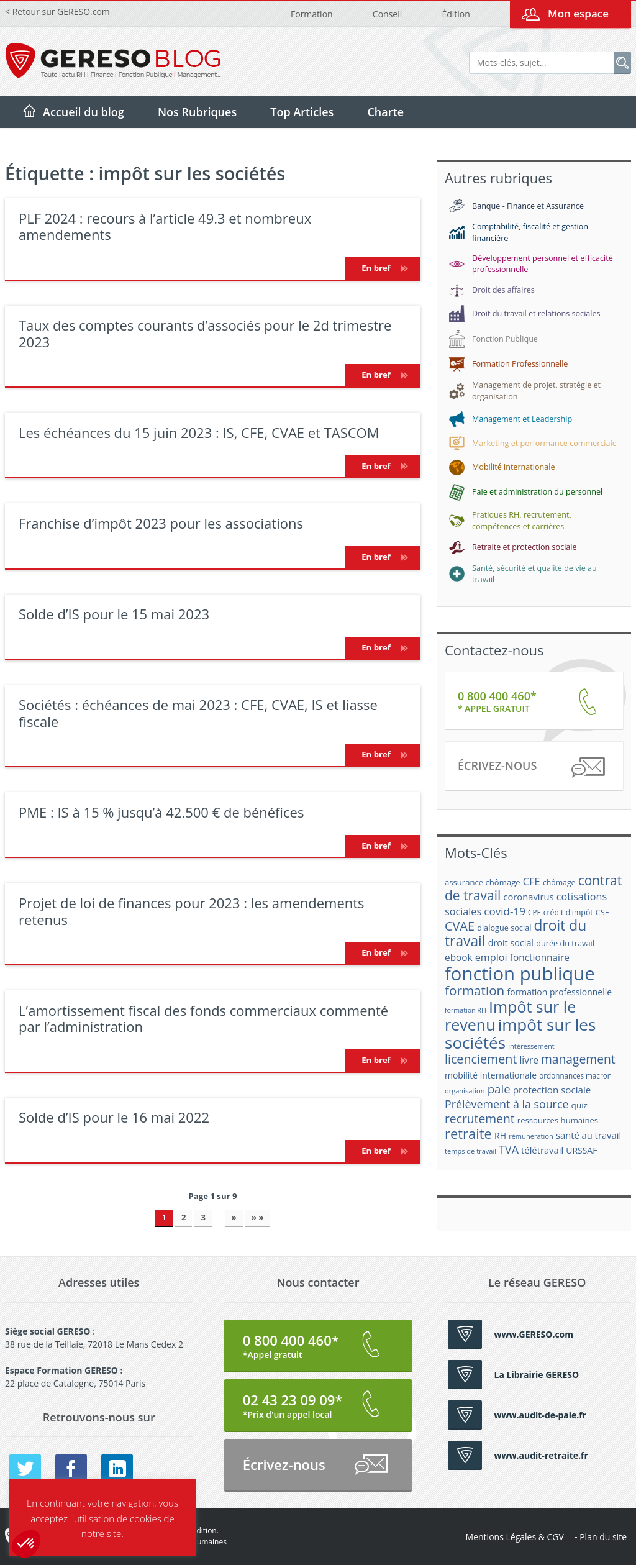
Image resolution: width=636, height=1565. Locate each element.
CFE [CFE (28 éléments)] (531, 881)
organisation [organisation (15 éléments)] (465, 1090)
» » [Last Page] (258, 1217)
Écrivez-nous (531, 767)
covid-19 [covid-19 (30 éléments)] (504, 911)
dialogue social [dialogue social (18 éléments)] (504, 927)
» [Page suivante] (234, 1217)
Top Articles (302, 111)
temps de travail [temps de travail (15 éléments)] (470, 1151)
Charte (385, 111)
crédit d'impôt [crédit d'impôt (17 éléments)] (568, 912)
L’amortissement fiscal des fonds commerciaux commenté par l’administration (203, 1018)
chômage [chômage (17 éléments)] (559, 882)
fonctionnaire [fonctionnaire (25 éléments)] (540, 957)
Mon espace (578, 13)
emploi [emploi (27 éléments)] (491, 957)
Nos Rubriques (197, 111)
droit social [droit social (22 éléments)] (511, 943)
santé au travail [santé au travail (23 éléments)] (588, 1135)
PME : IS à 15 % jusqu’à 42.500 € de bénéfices (161, 812)
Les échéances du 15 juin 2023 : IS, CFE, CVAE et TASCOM (199, 432)
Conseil (387, 14)
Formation (312, 14)
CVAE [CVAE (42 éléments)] (460, 926)
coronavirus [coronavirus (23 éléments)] (528, 896)
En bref (382, 267)
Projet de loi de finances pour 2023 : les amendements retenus (192, 910)
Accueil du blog (83, 111)
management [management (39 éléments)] (578, 1059)
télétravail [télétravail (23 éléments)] (542, 1150)
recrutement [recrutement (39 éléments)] (480, 1118)
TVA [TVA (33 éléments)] (509, 1149)
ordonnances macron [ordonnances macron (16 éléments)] (575, 1075)
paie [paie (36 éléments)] (499, 1089)
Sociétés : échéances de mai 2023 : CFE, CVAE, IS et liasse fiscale (198, 712)
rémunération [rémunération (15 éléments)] (531, 1136)
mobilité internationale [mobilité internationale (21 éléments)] (491, 1075)
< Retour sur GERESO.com (57, 11)
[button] (26, 1544)
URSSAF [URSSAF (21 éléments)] (581, 1150)
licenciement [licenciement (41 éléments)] (481, 1059)
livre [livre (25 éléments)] (528, 1060)
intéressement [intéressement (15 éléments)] (531, 1046)
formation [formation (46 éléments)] (474, 990)
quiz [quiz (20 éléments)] (579, 1105)
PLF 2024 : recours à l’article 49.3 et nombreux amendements (165, 226)
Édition (456, 14)
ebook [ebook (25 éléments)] (459, 957)
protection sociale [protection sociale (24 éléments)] (552, 1090)
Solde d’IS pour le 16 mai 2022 (114, 1117)
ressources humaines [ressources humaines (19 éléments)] (557, 1120)
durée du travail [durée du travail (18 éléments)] (565, 943)
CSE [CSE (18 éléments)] (602, 912)
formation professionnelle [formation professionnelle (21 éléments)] (559, 992)
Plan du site (603, 1537)
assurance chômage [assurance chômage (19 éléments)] (482, 882)
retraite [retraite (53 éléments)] (468, 1134)
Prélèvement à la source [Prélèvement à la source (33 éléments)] (506, 1104)
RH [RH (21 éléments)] (500, 1135)
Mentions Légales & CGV (515, 1537)
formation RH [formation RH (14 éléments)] (465, 1010)
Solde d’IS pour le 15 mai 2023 (114, 614)
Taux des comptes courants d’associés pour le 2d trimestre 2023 (205, 333)
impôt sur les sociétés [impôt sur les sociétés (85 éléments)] (520, 1033)
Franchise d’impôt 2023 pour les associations (161, 523)
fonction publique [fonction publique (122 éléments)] (520, 973)
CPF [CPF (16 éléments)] (534, 912)
